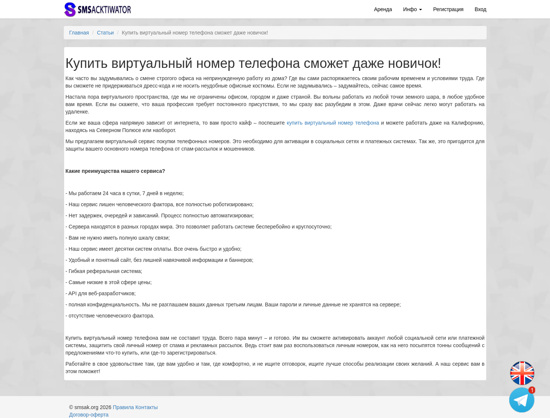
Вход (481, 9)
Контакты (146, 407)
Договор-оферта (89, 415)
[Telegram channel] (522, 399)
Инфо (412, 9)
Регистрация (448, 9)
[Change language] (522, 373)
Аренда (383, 9)
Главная (79, 33)
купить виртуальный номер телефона (333, 123)
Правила (123, 407)
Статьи (105, 33)
